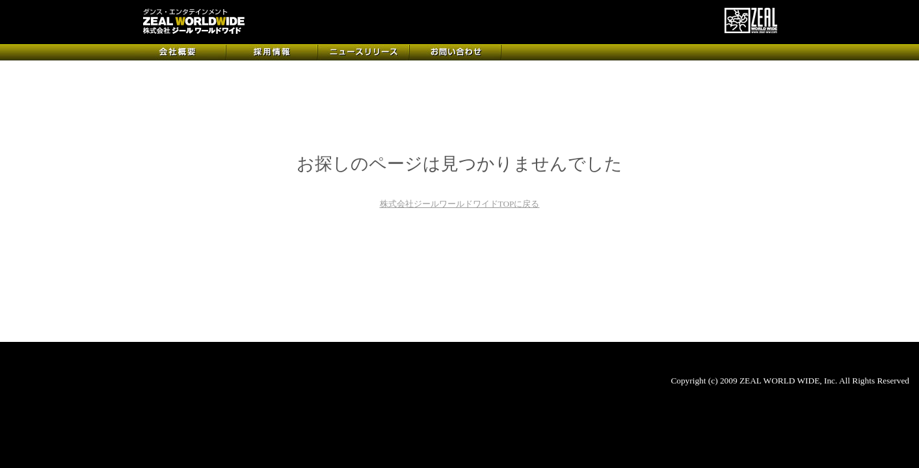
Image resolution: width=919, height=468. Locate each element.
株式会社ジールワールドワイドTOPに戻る (460, 204)
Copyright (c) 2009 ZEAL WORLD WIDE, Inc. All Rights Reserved (790, 380)
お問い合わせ (455, 52)
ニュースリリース (364, 52)
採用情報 (272, 52)
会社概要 (180, 52)
